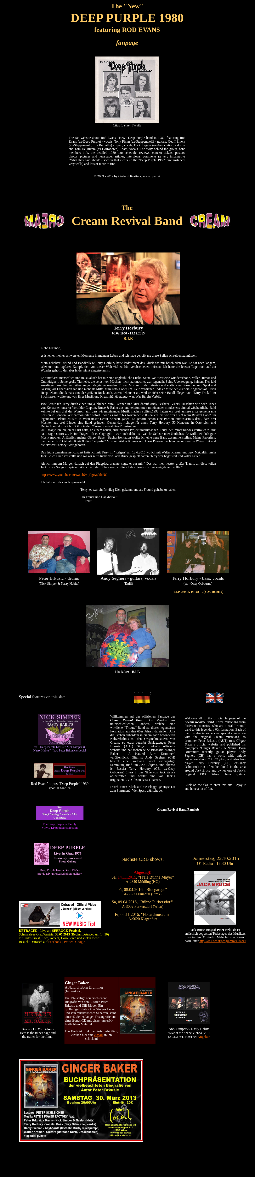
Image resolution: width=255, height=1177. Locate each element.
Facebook (54, 942)
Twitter (68, 942)
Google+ (81, 942)
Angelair (204, 1037)
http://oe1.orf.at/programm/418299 (222, 941)
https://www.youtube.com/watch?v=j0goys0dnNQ (74, 474)
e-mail (98, 1035)
